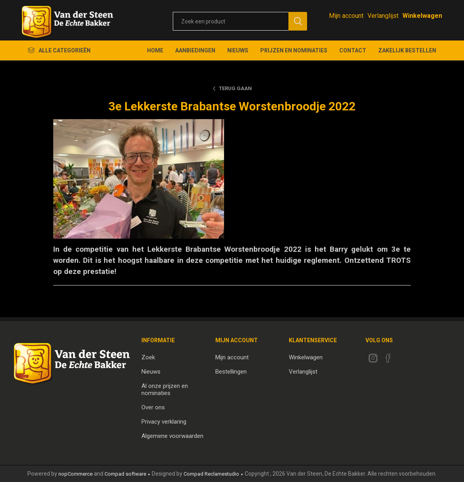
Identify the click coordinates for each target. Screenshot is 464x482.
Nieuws (150, 371)
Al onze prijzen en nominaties (164, 389)
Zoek (148, 357)
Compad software (125, 474)
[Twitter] (373, 358)
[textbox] (230, 21)
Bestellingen (231, 371)
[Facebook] (388, 358)
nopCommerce (75, 474)
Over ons (153, 407)
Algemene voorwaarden (172, 436)
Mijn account (346, 15)
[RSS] (403, 355)
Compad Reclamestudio (211, 474)
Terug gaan (235, 88)
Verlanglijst (303, 371)
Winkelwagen (306, 357)
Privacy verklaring (163, 421)
